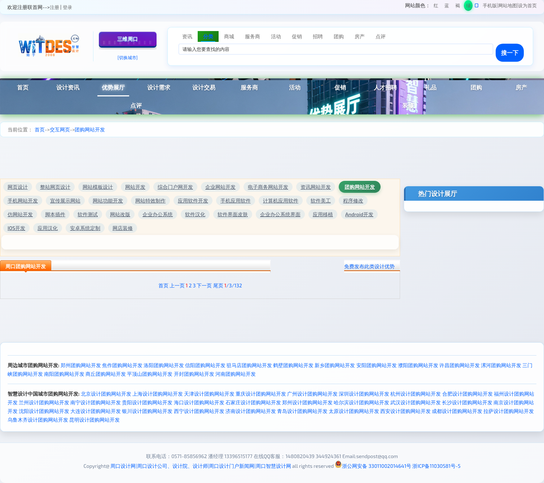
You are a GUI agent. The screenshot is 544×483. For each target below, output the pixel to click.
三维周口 (127, 39)
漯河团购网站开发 (501, 365)
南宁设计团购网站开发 (95, 402)
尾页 (218, 285)
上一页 (177, 285)
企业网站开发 (220, 187)
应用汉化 (48, 228)
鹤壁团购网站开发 (293, 365)
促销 (340, 87)
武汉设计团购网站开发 (415, 402)
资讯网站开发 (315, 187)
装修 (408, 105)
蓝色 (446, 7)
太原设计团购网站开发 (354, 411)
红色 (436, 7)
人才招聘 (385, 87)
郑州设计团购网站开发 (307, 402)
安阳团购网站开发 (376, 365)
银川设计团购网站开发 (147, 411)
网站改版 (120, 214)
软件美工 (321, 200)
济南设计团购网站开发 (250, 411)
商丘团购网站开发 (105, 374)
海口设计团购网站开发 (199, 402)
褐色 (457, 7)
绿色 (468, 7)
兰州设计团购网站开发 (44, 402)
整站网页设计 (55, 187)
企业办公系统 (157, 214)
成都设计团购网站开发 (457, 411)
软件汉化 (195, 214)
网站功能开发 (108, 200)
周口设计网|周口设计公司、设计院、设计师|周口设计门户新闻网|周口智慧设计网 (200, 466)
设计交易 (203, 87)
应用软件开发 (193, 200)
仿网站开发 (20, 214)
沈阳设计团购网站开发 (44, 411)
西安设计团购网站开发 (405, 411)
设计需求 (158, 87)
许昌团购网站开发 (459, 365)
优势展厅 (113, 87)
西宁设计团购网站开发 (199, 411)
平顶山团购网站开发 (149, 374)
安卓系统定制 (85, 228)
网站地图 (507, 5)
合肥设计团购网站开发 (467, 394)
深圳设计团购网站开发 (364, 394)
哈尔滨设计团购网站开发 (361, 402)
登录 (67, 7)
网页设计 (18, 187)
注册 (54, 7)
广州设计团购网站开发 (312, 394)
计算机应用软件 (280, 200)
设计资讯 (67, 87)
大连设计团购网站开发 (95, 411)
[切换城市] (128, 57)
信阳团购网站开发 (205, 365)
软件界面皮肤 (233, 214)
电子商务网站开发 (268, 187)
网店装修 (123, 228)
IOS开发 (16, 228)
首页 (40, 129)
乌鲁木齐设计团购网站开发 (38, 420)
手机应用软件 (235, 200)
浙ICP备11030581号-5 (436, 466)
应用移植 (323, 214)
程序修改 (353, 200)
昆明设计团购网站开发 (94, 420)
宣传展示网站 (65, 200)
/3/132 (233, 285)
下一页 (204, 285)
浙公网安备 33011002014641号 (373, 466)
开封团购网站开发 (194, 374)
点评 (136, 105)
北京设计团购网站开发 (106, 394)
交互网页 (60, 129)
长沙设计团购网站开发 (467, 402)
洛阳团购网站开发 (164, 365)
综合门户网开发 (175, 187)
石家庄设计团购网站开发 (253, 402)
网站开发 (135, 187)
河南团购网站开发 (235, 374)
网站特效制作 (150, 200)
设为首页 (527, 5)
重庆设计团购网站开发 (261, 394)
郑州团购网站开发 (81, 365)
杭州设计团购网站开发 (415, 394)
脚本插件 (55, 214)
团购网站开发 (90, 129)
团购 (476, 87)
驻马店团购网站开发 (249, 365)
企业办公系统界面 (280, 214)
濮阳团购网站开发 (418, 365)
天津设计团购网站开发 (209, 394)
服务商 (249, 87)
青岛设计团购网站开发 (302, 411)
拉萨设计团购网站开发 (508, 411)
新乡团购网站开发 (335, 365)
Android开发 (359, 214)
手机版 (490, 5)
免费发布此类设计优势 (369, 266)
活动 (294, 87)
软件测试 (88, 214)
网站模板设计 (98, 187)
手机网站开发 (23, 200)
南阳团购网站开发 (64, 374)
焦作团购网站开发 (122, 365)
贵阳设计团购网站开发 (147, 402)
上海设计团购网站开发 (157, 394)
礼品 (430, 87)
